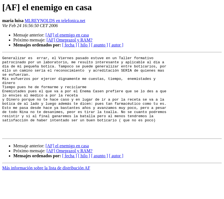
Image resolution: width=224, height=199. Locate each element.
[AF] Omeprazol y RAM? (69, 40)
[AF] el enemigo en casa (67, 35)
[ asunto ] (99, 45)
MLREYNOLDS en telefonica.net (55, 20)
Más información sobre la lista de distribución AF (46, 183)
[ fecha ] (69, 45)
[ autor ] (116, 45)
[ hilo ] (84, 45)
